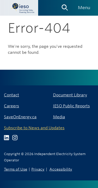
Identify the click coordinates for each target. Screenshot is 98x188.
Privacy (37, 169)
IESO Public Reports (71, 105)
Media (59, 116)
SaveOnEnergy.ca (20, 116)
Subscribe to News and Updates (34, 127)
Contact (11, 94)
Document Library (70, 94)
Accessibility (60, 169)
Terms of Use (15, 169)
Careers (11, 105)
